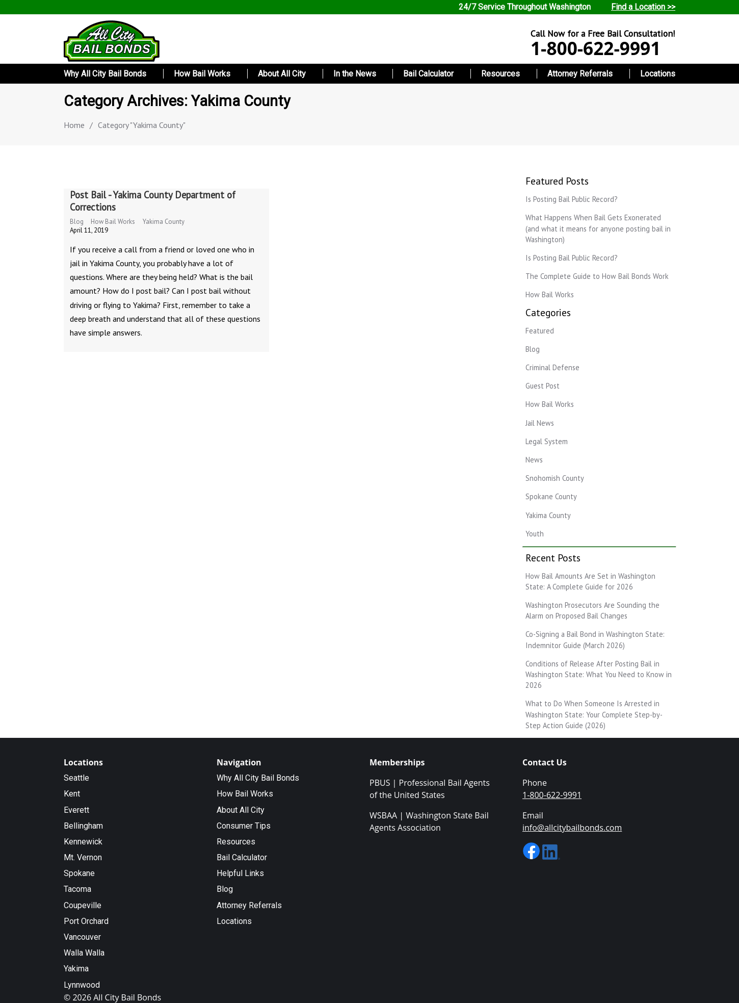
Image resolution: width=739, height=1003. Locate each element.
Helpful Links (240, 873)
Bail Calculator (428, 74)
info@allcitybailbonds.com (572, 827)
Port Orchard (86, 921)
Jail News (539, 423)
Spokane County (551, 496)
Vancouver (82, 937)
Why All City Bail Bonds (105, 74)
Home (74, 125)
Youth (534, 533)
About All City (282, 74)
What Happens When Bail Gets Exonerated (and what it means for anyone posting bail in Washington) (598, 228)
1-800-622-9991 (596, 48)
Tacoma (77, 889)
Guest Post (542, 386)
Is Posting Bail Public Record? (571, 199)
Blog (77, 221)
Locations (657, 74)
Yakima (76, 968)
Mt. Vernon (83, 857)
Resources (500, 74)
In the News (354, 74)
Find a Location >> (643, 7)
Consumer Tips (244, 826)
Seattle (76, 778)
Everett (76, 810)
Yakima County (163, 221)
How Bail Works (202, 74)
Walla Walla (84, 953)
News (534, 460)
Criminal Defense (552, 367)
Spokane (79, 873)
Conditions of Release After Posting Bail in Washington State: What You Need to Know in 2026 (598, 674)
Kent (72, 794)
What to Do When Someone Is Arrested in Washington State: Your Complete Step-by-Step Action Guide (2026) (594, 714)
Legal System (546, 441)
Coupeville (82, 905)
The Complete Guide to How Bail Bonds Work (597, 276)
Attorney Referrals (580, 74)
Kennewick (83, 841)
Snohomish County (554, 478)
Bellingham (83, 826)
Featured (539, 331)
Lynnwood (82, 985)
